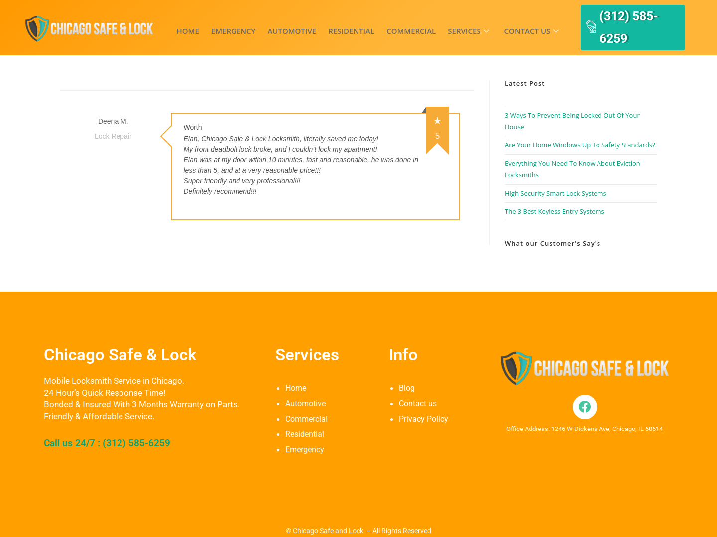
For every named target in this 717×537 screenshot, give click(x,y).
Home (186, 23)
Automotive (281, 23)
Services (446, 23)
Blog (407, 374)
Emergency (227, 23)
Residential (337, 23)
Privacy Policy (425, 404)
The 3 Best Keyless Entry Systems (554, 196)
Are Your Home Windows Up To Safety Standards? (580, 130)
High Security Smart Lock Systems (555, 178)
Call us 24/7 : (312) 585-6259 (117, 428)
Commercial (393, 23)
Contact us (505, 23)
